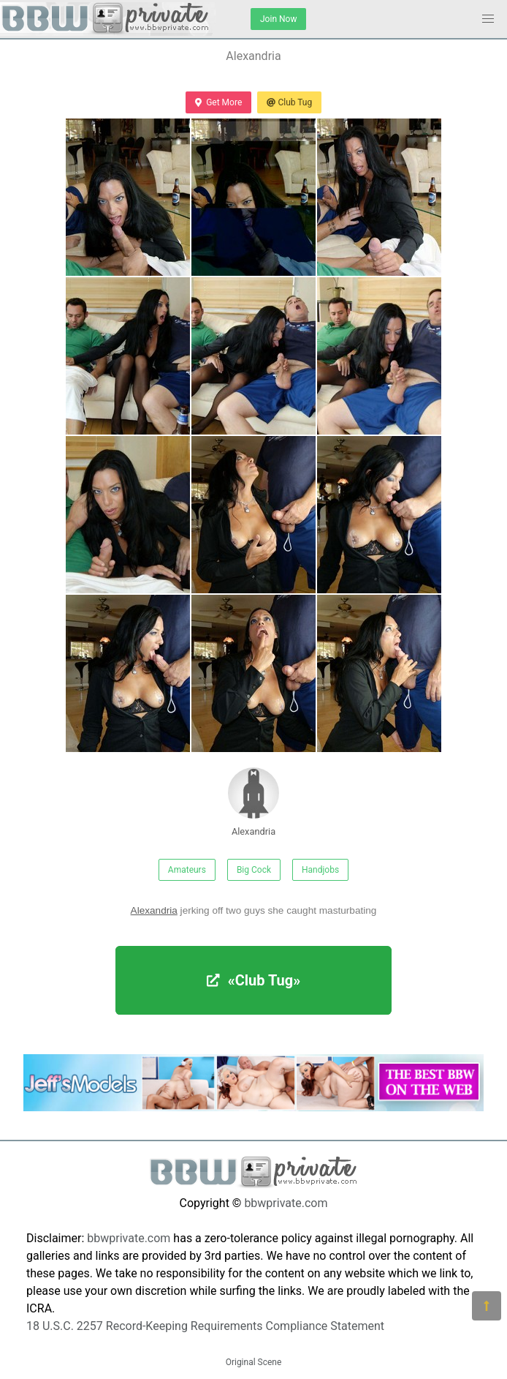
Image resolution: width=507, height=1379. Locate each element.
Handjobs (320, 870)
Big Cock (254, 870)
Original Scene (254, 1362)
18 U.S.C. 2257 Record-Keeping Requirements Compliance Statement (205, 1326)
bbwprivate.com (285, 1203)
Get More (218, 102)
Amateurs (187, 870)
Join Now (278, 19)
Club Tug (289, 102)
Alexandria (253, 802)
